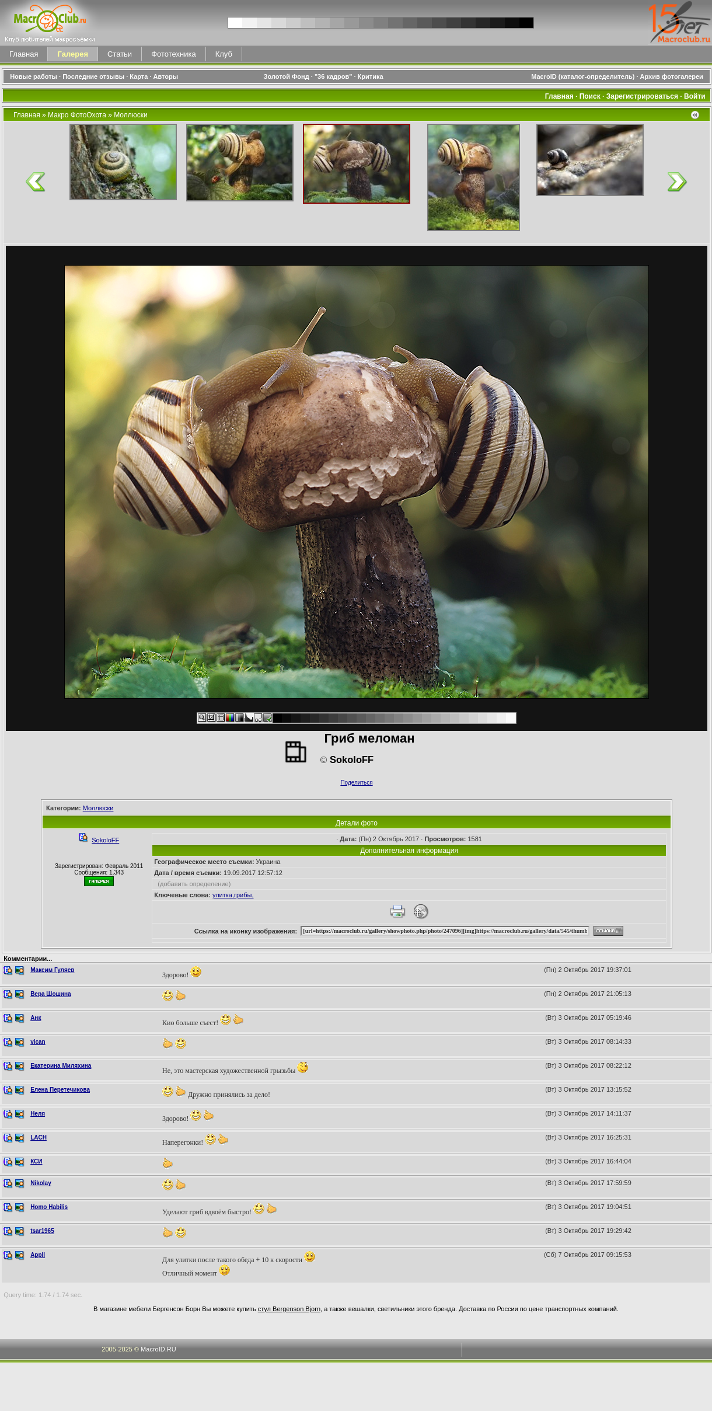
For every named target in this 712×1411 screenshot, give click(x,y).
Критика (370, 76)
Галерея (72, 54)
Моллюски (131, 115)
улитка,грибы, (233, 894)
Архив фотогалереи (672, 76)
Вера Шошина (50, 994)
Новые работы (33, 76)
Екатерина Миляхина (60, 1065)
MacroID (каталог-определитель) (582, 76)
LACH (38, 1137)
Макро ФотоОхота (77, 115)
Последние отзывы (93, 76)
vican (38, 1042)
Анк (35, 1018)
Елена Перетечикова (60, 1089)
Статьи (119, 54)
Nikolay (40, 1183)
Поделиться (356, 782)
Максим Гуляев (52, 970)
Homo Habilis (49, 1207)
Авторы (166, 76)
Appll (37, 1255)
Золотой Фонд (286, 76)
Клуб (223, 54)
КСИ (36, 1161)
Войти (695, 96)
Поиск (590, 96)
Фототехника (173, 54)
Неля (37, 1113)
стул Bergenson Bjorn (289, 1308)
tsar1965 (42, 1231)
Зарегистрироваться (642, 96)
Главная (23, 54)
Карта (139, 76)
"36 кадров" (333, 76)
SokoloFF (105, 840)
